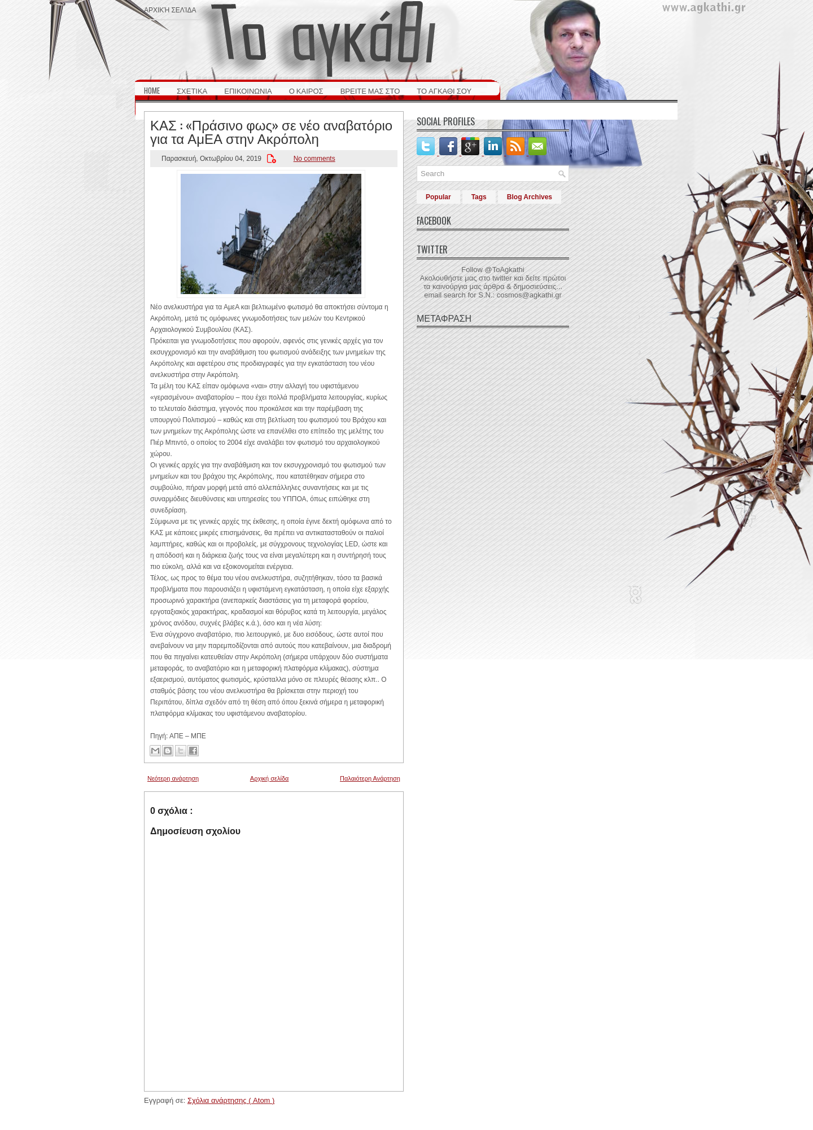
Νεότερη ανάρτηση (173, 778)
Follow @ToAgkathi (492, 269)
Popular (438, 197)
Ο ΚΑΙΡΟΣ (306, 90)
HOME (152, 90)
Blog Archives (529, 197)
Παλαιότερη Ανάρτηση (370, 778)
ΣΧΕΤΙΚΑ (192, 90)
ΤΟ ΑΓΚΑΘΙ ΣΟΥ (444, 90)
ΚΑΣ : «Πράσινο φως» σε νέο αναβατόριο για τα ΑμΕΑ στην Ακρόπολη (271, 130)
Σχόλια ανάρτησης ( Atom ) (230, 1100)
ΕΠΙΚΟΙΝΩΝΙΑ (248, 90)
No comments (314, 159)
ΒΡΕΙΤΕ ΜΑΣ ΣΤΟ (370, 90)
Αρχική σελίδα (170, 9)
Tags (479, 197)
